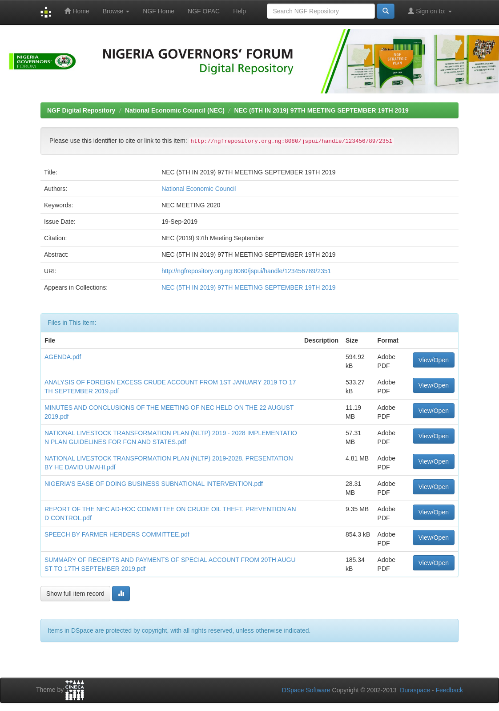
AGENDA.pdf (62, 356)
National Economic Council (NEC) (175, 110)
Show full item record (75, 593)
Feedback (449, 690)
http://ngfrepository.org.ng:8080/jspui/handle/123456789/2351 (246, 271)
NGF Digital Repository (81, 110)
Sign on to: (430, 11)
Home (76, 11)
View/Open (434, 360)
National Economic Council (198, 188)
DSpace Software (306, 690)
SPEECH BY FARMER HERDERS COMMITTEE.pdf (116, 534)
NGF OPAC (204, 11)
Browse (116, 11)
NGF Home (158, 11)
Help (239, 11)
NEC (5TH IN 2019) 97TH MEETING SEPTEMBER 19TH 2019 (321, 110)
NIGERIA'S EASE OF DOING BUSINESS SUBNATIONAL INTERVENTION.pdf (153, 483)
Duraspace (415, 690)
